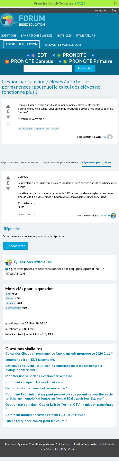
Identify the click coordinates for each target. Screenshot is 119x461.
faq (114, 10)
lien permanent (27, 214)
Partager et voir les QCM (62, 44)
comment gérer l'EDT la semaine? (30, 359)
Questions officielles (28, 261)
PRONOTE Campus (29, 61)
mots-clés (64, 35)
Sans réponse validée (36, 35)
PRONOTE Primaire (87, 61)
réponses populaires (96, 162)
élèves (55, 128)
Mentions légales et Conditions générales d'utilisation (36, 444)
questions (9, 35)
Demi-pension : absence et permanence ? (36, 388)
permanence (26, 128)
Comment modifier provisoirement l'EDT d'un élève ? (45, 414)
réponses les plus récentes (60, 162)
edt (47, 128)
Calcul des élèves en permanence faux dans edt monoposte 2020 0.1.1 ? (59, 353)
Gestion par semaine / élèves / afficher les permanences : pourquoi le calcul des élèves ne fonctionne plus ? (51, 87)
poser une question (21, 44)
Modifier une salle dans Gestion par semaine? (39, 376)
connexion (101, 10)
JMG (104, 136)
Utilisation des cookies (84, 444)
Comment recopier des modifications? (34, 382)
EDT (39, 55)
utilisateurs (85, 35)
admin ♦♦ (105, 215)
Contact (73, 449)
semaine (39, 128)
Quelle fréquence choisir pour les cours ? (36, 421)
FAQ (63, 449)
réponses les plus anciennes (19, 162)
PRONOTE (71, 55)
